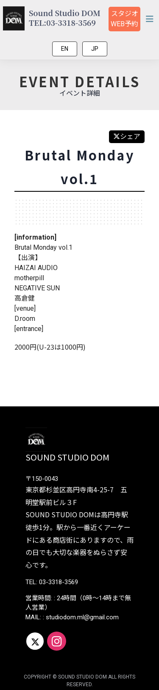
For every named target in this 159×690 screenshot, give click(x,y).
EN (64, 48)
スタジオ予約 (124, 19)
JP (94, 48)
